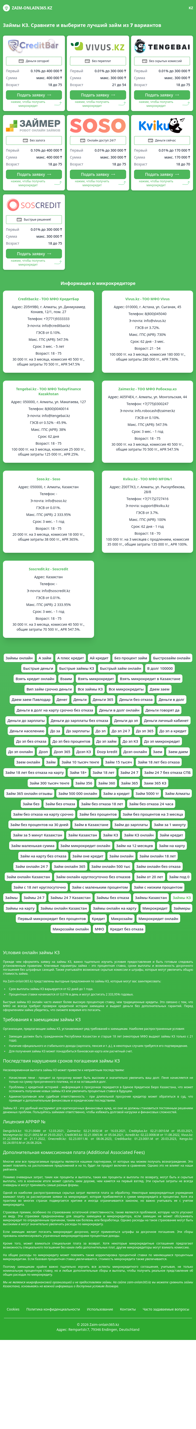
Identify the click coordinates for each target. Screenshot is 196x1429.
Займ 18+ (143, 791)
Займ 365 (15, 813)
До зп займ (107, 758)
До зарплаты (76, 748)
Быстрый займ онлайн (161, 671)
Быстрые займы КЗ (114, 671)
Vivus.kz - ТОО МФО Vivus (147, 301)
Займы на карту (150, 943)
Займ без (86, 824)
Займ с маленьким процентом (142, 922)
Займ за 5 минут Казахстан (120, 856)
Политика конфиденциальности (53, 1357)
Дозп (54, 769)
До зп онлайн (30, 769)
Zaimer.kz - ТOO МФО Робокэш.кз (147, 391)
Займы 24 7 (112, 933)
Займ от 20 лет (166, 911)
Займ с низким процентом (50, 933)
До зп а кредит (176, 748)
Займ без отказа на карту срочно (102, 835)
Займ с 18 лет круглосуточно (79, 922)
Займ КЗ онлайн (67, 867)
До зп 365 (146, 748)
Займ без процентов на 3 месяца (43, 846)
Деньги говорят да (99, 726)
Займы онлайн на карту (97, 954)
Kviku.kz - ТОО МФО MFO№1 (147, 481)
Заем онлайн (63, 780)
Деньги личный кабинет (147, 737)
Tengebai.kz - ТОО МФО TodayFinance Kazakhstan (48, 394)
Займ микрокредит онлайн (58, 878)
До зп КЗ (132, 758)
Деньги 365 (175, 704)
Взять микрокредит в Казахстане (55, 693)
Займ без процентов (159, 835)
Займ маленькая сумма (143, 867)
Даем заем (63, 704)
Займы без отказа (47, 943)
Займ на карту (150, 878)
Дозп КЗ (96, 769)
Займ (87, 780)
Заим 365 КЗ (42, 813)
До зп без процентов (70, 758)
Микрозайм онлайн (69, 976)
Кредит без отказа (128, 976)
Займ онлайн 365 (68, 900)
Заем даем (34, 780)
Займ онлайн (123, 889)
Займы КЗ (120, 943)
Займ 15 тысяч (158, 780)
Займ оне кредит (87, 889)
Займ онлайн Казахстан (38, 911)
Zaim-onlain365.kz (27, 7)
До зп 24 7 (122, 748)
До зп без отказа (28, 758)
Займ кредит (101, 867)
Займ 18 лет (169, 791)
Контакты (128, 1357)
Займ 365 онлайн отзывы (84, 813)
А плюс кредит (92, 661)
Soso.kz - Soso (48, 481)
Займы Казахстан (87, 943)
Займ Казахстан (168, 856)
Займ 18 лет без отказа (37, 791)
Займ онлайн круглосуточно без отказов (106, 911)
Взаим (116, 682)
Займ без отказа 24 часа (40, 835)
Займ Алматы (57, 824)
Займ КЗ (38, 867)
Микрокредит (139, 954)
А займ (65, 661)
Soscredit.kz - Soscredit (48, 571)
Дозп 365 (74, 769)
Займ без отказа (116, 824)
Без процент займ (154, 661)
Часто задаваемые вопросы (166, 1357)
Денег (132, 704)
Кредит (99, 965)
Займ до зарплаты (31, 856)
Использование (100, 1357)
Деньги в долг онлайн (54, 726)
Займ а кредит (176, 813)
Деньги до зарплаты (143, 726)
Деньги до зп (105, 737)
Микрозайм (123, 965)
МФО (99, 976)
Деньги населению (23, 748)
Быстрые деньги (74, 671)
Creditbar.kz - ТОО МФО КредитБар (48, 301)
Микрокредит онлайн (161, 965)
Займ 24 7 (22, 802)
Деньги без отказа (38, 715)
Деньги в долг (75, 715)
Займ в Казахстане (167, 846)
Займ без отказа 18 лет (160, 824)
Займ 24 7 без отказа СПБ (62, 802)
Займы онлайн (38, 661)
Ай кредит (122, 661)
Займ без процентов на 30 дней (112, 846)
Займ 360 (174, 802)
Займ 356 (150, 802)
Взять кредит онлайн (83, 682)
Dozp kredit (121, 769)
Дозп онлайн (150, 769)
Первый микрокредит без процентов (49, 965)
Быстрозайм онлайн (33, 671)
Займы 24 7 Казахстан (150, 933)
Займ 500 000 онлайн (135, 813)
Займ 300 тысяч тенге (114, 802)
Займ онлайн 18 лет (160, 889)
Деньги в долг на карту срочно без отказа (135, 715)
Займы (88, 933)
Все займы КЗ (160, 693)
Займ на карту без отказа (40, 889)
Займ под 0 (34, 922)
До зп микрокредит (165, 758)
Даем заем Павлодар (100, 704)
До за (53, 748)
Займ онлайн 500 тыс (111, 900)
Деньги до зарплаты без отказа (55, 737)
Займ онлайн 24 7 (28, 900)
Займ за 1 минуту (71, 856)
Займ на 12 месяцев (110, 878)
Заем (174, 769)
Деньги (151, 704)
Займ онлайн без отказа (161, 900)
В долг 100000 (43, 682)
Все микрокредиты (28, 704)
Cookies (13, 1357)
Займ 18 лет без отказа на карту (97, 791)
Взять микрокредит (147, 682)
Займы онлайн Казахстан (43, 954)
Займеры (168, 954)
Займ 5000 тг (26, 824)
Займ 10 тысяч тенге (118, 780)
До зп (100, 748)
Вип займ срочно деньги (117, 693)
